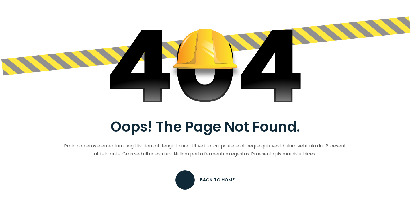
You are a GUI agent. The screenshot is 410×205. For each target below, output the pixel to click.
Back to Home (205, 180)
